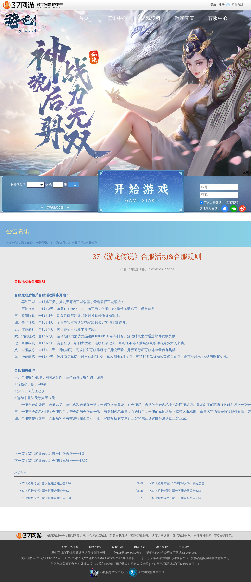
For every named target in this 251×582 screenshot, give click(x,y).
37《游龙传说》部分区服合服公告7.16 (176, 498)
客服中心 (218, 18)
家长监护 (162, 547)
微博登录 (242, 208)
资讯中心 (117, 18)
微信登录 (233, 208)
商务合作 (95, 547)
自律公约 (184, 547)
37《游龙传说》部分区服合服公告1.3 (56, 454)
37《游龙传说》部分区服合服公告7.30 (46, 498)
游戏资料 (151, 18)
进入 (73, 185)
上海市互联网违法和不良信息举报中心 (176, 564)
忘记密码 (232, 202)
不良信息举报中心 (106, 572)
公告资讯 (42, 242)
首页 (83, 18)
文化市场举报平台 (62, 564)
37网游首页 (34, 4)
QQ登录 (224, 208)
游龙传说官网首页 (18, 31)
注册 (222, 4)
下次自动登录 (212, 202)
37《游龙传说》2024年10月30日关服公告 (177, 483)
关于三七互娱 (70, 547)
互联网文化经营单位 (145, 572)
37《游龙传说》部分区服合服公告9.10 (46, 483)
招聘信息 (140, 547)
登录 (213, 4)
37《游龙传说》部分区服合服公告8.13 (176, 490)
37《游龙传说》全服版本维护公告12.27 (58, 461)
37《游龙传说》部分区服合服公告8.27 (46, 490)
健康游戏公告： (57, 535)
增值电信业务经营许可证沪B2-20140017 (172, 552)
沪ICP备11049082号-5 (127, 552)
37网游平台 (29, 535)
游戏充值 (184, 18)
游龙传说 (27, 242)
